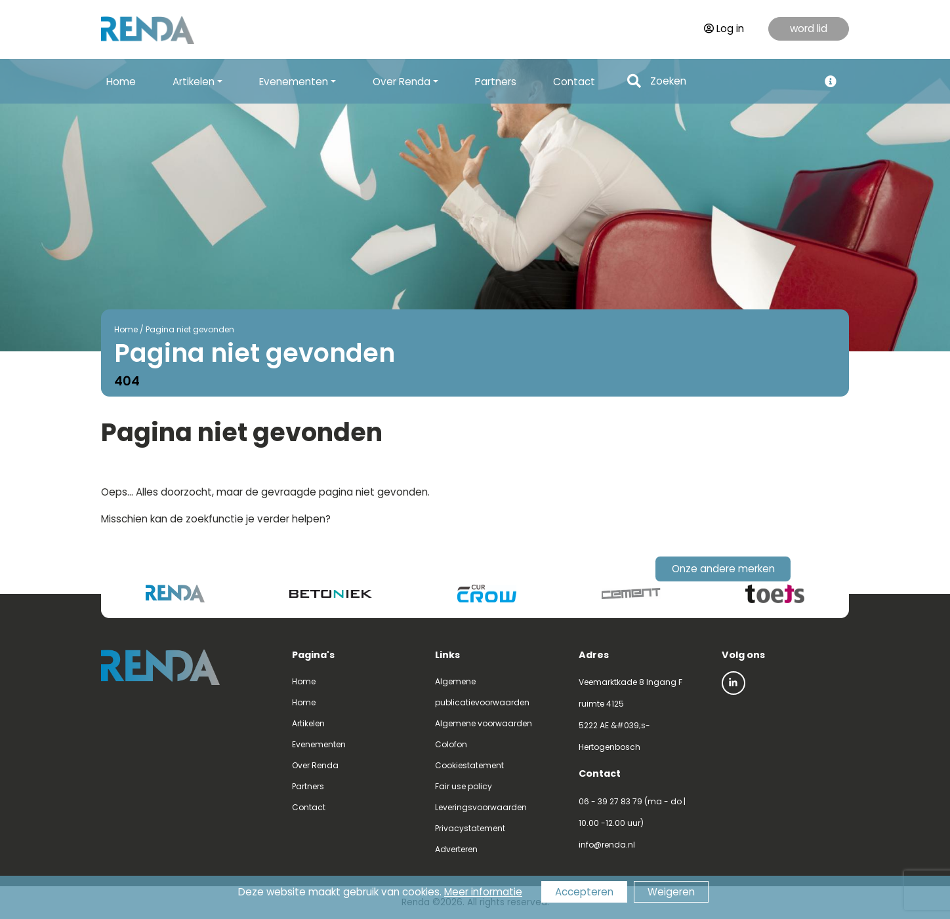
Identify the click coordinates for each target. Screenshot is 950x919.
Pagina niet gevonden (190, 329)
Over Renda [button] (401, 81)
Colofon (451, 744)
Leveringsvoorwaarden (481, 807)
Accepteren (584, 892)
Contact (574, 81)
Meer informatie (483, 892)
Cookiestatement (469, 765)
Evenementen (319, 744)
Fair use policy (463, 786)
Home (121, 81)
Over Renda (315, 765)
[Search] (731, 81)
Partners (495, 81)
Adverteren (456, 849)
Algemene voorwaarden (483, 723)
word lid (808, 28)
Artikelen (308, 723)
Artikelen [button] (194, 81)
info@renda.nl (607, 844)
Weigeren (671, 892)
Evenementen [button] (293, 81)
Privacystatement (470, 828)
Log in (724, 28)
